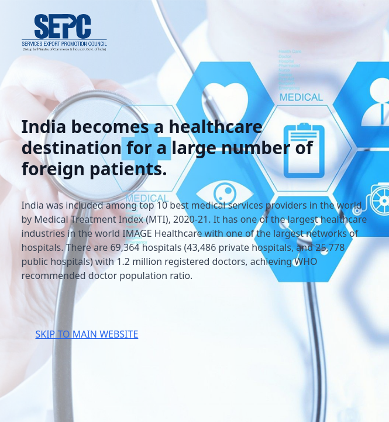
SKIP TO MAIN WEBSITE (87, 334)
